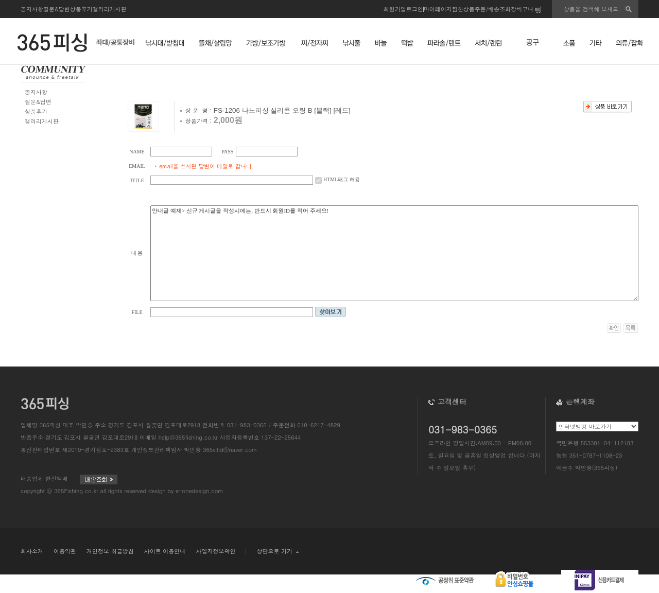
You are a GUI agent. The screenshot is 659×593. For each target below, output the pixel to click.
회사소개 (32, 551)
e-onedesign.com (199, 491)
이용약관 (65, 551)
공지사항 (32, 9)
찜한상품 (463, 9)
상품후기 (81, 9)
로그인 (414, 9)
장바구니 (526, 9)
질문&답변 (56, 9)
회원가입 (395, 9)
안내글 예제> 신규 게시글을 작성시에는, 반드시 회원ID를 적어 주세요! (394, 253)
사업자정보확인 (215, 551)
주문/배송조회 (493, 9)
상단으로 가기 (277, 551)
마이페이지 (438, 9)
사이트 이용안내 (165, 551)
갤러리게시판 (110, 9)
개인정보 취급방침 (110, 551)
